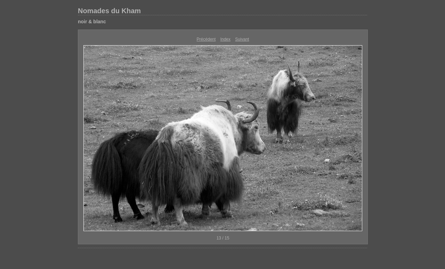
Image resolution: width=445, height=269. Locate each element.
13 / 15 (223, 238)
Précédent (206, 39)
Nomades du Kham (109, 11)
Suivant (242, 39)
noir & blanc (92, 21)
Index (225, 39)
